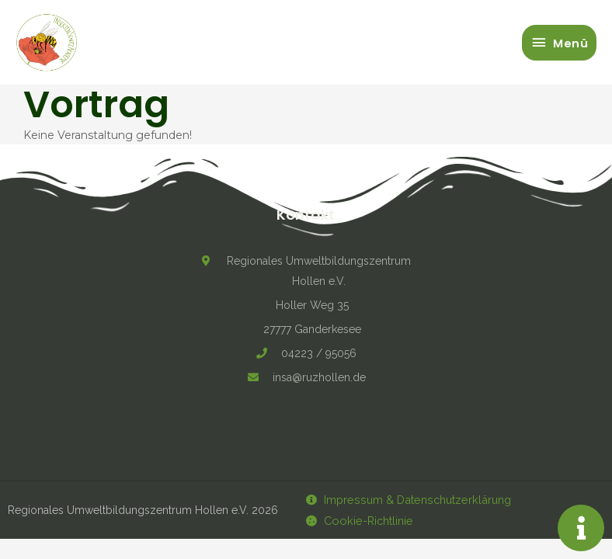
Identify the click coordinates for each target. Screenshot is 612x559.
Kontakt (305, 214)
